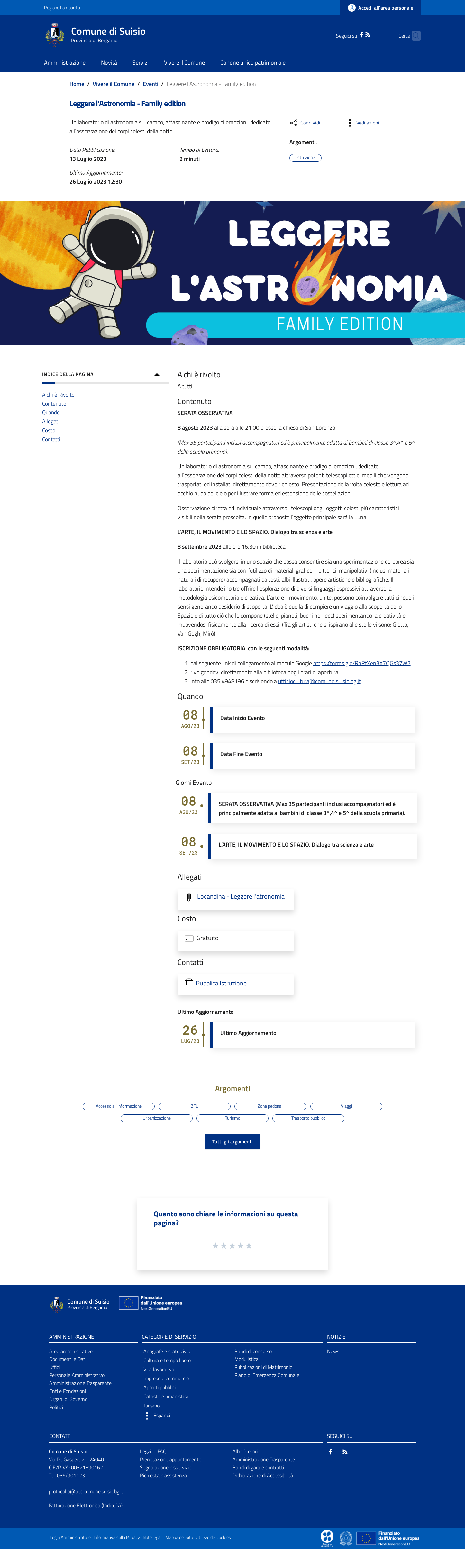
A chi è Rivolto (58, 394)
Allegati (50, 421)
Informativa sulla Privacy (117, 1537)
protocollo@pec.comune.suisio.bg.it (86, 1491)
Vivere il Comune (113, 83)
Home (76, 83)
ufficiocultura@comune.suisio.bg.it (319, 681)
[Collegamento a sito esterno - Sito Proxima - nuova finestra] (327, 1538)
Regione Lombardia (62, 7)
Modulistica (246, 1359)
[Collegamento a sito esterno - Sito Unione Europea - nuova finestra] (149, 1304)
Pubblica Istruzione (221, 983)
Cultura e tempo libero (167, 1360)
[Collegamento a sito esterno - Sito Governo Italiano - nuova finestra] (346, 1538)
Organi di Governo (68, 1399)
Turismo (232, 1118)
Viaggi (346, 1106)
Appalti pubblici (159, 1387)
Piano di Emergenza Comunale (266, 1375)
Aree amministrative (71, 1351)
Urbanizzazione (157, 1118)
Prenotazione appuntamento (170, 1459)
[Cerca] (413, 35)
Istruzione (305, 157)
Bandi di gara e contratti (258, 1467)
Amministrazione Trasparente (80, 1383)
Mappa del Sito (179, 1537)
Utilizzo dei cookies (213, 1537)
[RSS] (357, 34)
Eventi (150, 83)
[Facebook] (351, 34)
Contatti (51, 439)
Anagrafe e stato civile (167, 1351)
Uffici (54, 1367)
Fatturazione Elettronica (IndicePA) (86, 1505)
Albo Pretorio (246, 1451)
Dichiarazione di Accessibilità (263, 1475)
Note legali (152, 1537)
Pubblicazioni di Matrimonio (263, 1367)
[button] (186, 1416)
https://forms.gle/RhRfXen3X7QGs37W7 (362, 663)
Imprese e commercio (166, 1378)
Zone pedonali (270, 1106)
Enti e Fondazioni (67, 1391)
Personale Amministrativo (77, 1375)
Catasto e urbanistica (165, 1396)
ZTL (194, 1106)
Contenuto (54, 403)
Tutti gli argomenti (232, 1141)
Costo (48, 430)
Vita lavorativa (158, 1369)
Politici (56, 1407)
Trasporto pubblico (308, 1118)
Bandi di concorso (253, 1351)
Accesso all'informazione (119, 1106)
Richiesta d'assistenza (163, 1475)
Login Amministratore (70, 1537)
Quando (51, 412)
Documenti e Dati (67, 1359)
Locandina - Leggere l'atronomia (241, 896)
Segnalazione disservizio (165, 1467)
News (333, 1351)
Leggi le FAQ (153, 1451)
